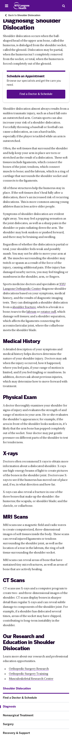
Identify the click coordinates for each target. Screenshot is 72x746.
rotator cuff (48, 311)
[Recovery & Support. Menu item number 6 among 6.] (36, 733)
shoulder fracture (24, 307)
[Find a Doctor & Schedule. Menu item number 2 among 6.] (36, 698)
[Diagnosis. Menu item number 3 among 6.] (34, 706)
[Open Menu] (6, 6)
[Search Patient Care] (63, 6)
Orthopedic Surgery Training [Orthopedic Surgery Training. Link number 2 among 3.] (28, 673)
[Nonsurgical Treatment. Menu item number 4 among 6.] (36, 715)
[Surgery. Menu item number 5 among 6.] (36, 724)
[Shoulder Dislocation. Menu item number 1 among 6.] (17, 688)
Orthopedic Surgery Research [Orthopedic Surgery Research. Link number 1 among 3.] (29, 668)
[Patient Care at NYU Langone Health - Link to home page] (21, 5)
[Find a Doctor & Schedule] (36, 94)
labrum (31, 311)
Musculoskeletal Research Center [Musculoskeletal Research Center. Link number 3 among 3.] (31, 678)
